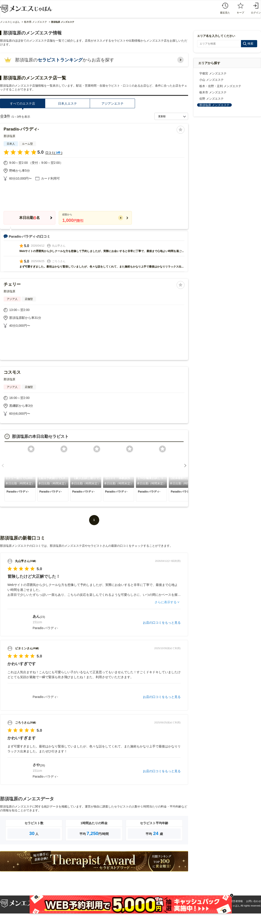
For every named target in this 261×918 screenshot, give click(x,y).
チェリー (12, 284)
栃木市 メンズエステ (213, 92)
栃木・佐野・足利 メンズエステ (220, 86)
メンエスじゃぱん (10, 21)
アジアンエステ (112, 103)
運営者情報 (236, 901)
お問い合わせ (253, 901)
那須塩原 (9, 136)
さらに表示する (166, 602)
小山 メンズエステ (211, 79)
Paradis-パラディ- (21, 129)
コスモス (12, 372)
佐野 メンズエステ (211, 98)
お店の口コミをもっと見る (162, 622)
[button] (3, 465)
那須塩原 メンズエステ (214, 105)
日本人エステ (67, 103)
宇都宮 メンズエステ (213, 73)
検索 (250, 43)
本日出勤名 (29, 217)
